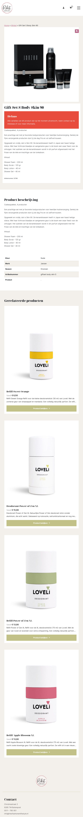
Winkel (14, 25)
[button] (77, 31)
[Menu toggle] (78, 8)
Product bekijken (41, 408)
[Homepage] (19, 8)
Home (6, 25)
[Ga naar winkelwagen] (70, 8)
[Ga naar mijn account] (63, 8)
